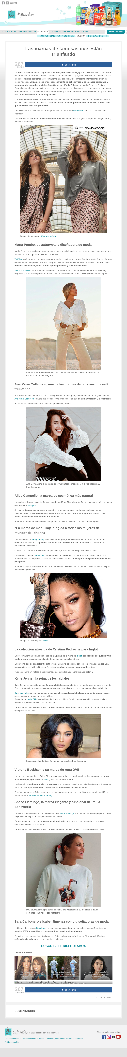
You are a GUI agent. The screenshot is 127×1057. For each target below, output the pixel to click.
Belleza (81, 36)
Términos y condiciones (55, 1039)
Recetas (43, 36)
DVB (46, 779)
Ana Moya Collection (24, 399)
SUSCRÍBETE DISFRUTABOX (63, 946)
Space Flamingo (66, 813)
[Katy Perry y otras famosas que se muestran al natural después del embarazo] (63, 968)
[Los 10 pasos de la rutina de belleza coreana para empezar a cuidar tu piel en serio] (96, 968)
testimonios (73, 31)
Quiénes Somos (29, 1039)
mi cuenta (86, 31)
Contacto (40, 1039)
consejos (43, 31)
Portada (6, 31)
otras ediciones (58, 31)
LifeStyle (55, 36)
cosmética (78, 110)
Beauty (49, 795)
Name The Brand (23, 270)
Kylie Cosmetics (22, 693)
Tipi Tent (18, 259)
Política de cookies (12, 1042)
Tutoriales (68, 36)
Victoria (32, 795)
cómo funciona (19, 31)
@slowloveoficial (48, 236)
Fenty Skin (40, 555)
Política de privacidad (74, 1039)
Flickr (45, 640)
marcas (32, 31)
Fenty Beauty (38, 539)
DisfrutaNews (95, 36)
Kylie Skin (32, 699)
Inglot (79, 656)
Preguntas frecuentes (13, 1039)
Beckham (41, 795)
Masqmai (32, 505)
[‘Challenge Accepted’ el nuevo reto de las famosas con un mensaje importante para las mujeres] (31, 968)
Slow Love (41, 928)
